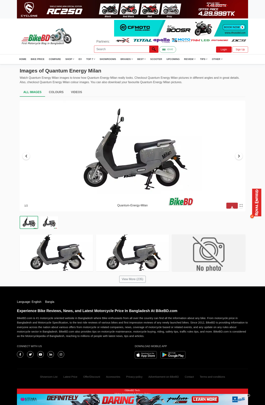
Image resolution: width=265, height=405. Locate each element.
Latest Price (70, 376)
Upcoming (173, 59)
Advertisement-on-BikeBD (163, 376)
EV (80, 59)
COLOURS (56, 92)
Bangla (49, 301)
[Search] (121, 49)
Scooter (156, 59)
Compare (55, 59)
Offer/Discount (91, 376)
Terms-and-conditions (212, 376)
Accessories (113, 376)
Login (224, 49)
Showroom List (48, 376)
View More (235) (132, 279)
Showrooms (108, 59)
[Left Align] (153, 49)
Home (22, 59)
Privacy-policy (134, 376)
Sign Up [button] (240, 49)
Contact (189, 376)
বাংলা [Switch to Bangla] (167, 49)
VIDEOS (76, 92)
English (36, 301)
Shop (69, 59)
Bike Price (37, 59)
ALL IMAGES (32, 92)
